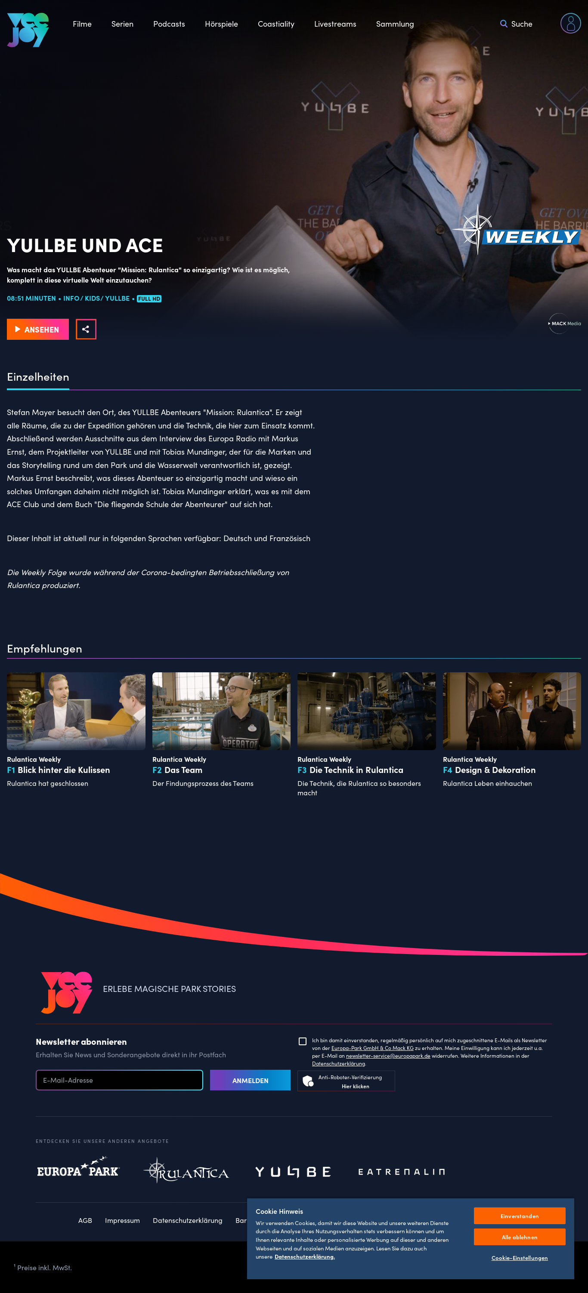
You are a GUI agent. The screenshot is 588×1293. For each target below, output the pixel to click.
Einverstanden (520, 1216)
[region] (410, 1238)
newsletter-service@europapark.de (388, 1055)
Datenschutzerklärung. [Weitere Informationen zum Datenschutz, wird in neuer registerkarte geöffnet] (305, 1256)
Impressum (122, 1220)
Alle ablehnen (520, 1237)
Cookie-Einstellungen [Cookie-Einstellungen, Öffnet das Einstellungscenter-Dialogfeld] (520, 1257)
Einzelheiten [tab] (38, 376)
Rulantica (186, 1172)
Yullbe (294, 1172)
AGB (85, 1220)
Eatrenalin (402, 1172)
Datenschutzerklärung (338, 1063)
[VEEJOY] (28, 30)
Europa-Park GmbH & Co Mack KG (372, 1047)
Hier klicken (355, 1086)
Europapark (79, 1172)
